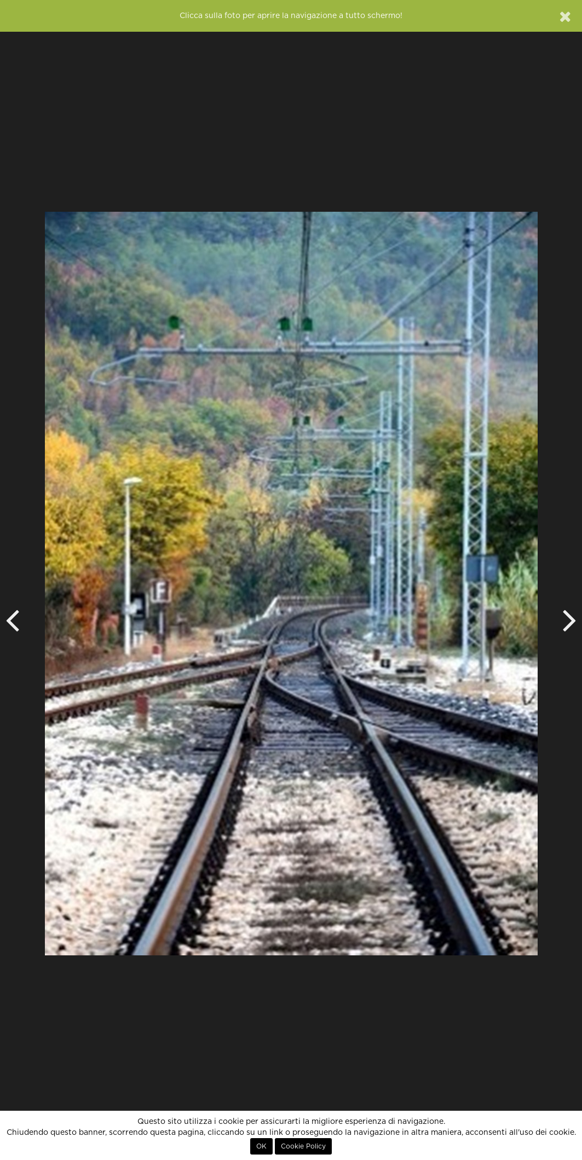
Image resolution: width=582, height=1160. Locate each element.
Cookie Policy (303, 1146)
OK (261, 1146)
